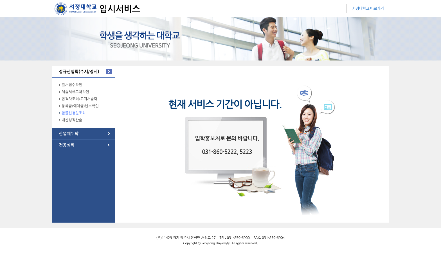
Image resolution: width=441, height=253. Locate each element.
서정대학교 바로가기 (368, 8)
